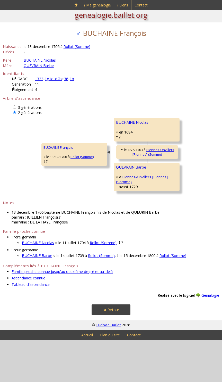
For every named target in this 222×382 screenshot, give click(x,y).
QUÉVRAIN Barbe (39, 65)
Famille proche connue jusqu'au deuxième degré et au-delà (62, 313)
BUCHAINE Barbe (37, 297)
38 (66, 78)
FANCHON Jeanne (166, 153)
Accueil (87, 377)
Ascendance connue (28, 320)
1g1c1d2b (53, 78)
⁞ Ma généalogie (97, 5)
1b (72, 78)
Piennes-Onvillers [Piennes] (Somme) (117, 176)
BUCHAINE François (21, 168)
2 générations (30, 112)
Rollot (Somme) (77, 46)
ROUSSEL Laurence (167, 215)
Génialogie (210, 337)
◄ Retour (111, 351)
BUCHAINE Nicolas (40, 60)
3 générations (30, 107)
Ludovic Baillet (108, 366)
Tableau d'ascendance (31, 326)
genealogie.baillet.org (111, 15)
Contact (141, 5)
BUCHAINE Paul (164, 122)
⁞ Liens (122, 5)
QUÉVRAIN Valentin (167, 184)
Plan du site (110, 377)
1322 (39, 78)
